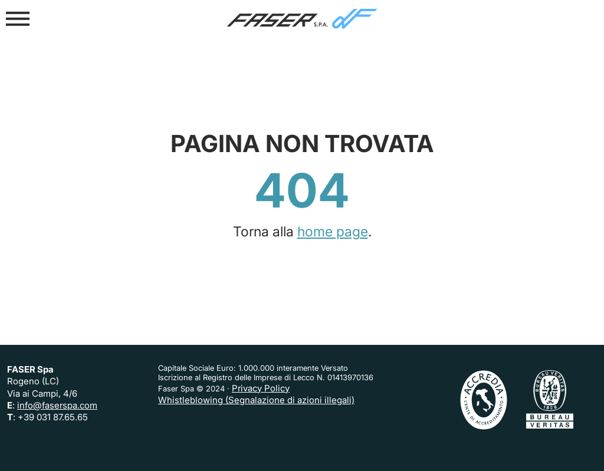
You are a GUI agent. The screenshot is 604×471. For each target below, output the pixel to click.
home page (332, 231)
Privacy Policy (261, 388)
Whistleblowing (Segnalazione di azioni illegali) (256, 400)
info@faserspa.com (57, 405)
